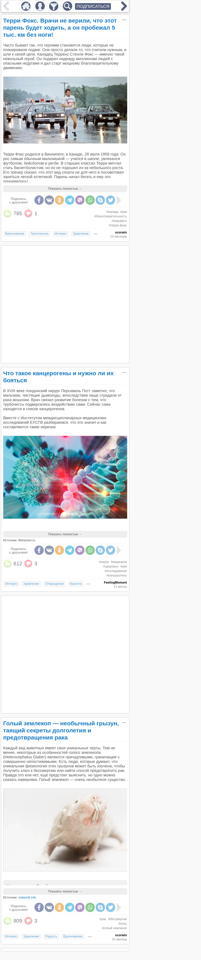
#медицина (119, 562)
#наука (104, 562)
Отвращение (54, 583)
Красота (76, 583)
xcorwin (121, 232)
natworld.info (27, 897)
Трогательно (39, 233)
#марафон (119, 220)
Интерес (61, 233)
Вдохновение (14, 233)
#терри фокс (118, 225)
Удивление (81, 233)
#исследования (116, 571)
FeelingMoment (115, 582)
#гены (122, 923)
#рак (123, 211)
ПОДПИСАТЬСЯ (93, 6)
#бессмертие (117, 919)
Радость (51, 936)
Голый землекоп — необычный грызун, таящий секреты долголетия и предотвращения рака (61, 730)
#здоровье (110, 566)
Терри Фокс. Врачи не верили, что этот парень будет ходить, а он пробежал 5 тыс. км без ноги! (60, 27)
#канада (112, 211)
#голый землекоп (114, 928)
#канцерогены (116, 575)
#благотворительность (110, 216)
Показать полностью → (65, 188)
